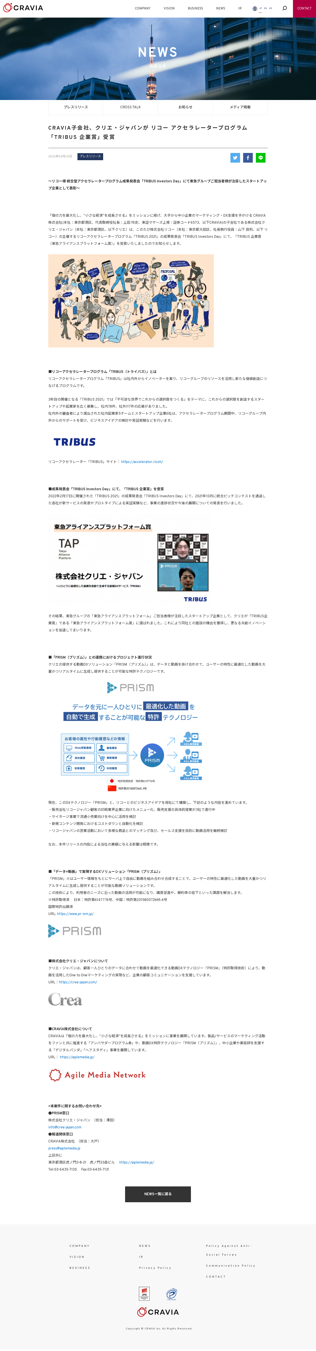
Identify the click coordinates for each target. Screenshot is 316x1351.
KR (270, 8)
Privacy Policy (155, 1268)
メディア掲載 (240, 107)
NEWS (220, 9)
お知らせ (185, 107)
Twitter (235, 158)
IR (240, 9)
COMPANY (143, 9)
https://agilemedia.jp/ (77, 1057)
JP (260, 8)
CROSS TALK (130, 107)
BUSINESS (195, 9)
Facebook (248, 158)
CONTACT (304, 9)
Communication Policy (231, 1266)
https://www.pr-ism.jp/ (75, 914)
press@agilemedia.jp (64, 1148)
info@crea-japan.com (64, 1127)
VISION (169, 9)
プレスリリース (76, 107)
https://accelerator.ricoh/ (142, 462)
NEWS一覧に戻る (158, 1194)
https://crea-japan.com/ (78, 982)
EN (265, 8)
